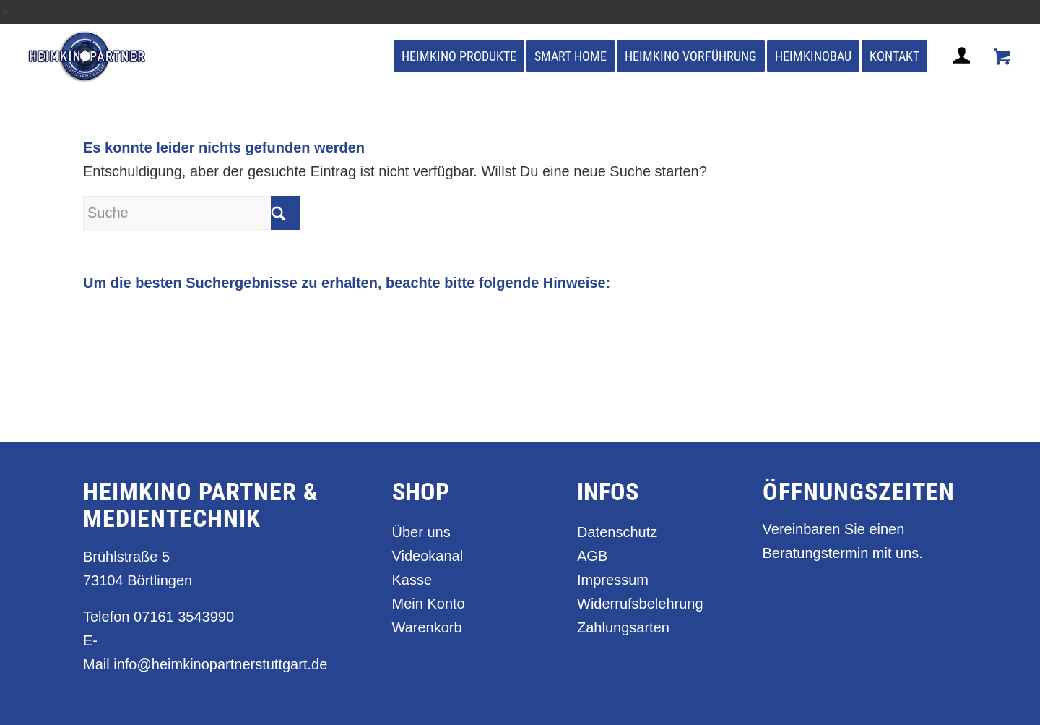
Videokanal (428, 556)
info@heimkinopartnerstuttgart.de (220, 664)
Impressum (613, 580)
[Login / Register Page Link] (963, 73)
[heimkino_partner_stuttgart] (87, 56)
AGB (592, 556)
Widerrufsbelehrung (640, 604)
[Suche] (191, 213)
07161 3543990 (184, 617)
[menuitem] (459, 56)
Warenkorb (427, 627)
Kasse (412, 580)
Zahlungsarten (623, 627)
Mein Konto (428, 604)
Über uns (421, 532)
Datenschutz (617, 532)
